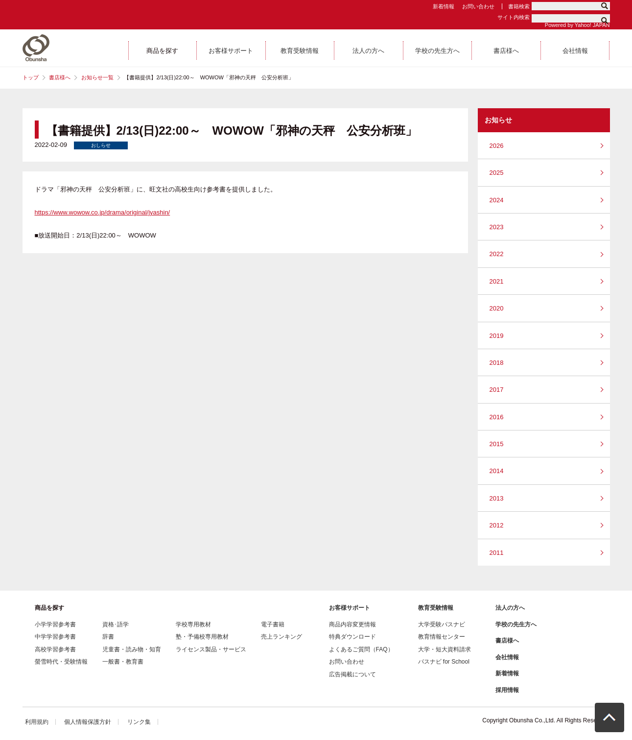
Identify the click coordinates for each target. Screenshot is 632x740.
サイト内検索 (513, 17)
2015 (497, 444)
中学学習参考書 (55, 636)
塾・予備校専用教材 (202, 636)
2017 (497, 389)
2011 (497, 552)
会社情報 (507, 657)
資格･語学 (115, 624)
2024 (497, 200)
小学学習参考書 (55, 624)
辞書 (108, 636)
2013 (497, 498)
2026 (497, 145)
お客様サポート (349, 607)
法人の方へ (510, 607)
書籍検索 (519, 6)
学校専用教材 (193, 624)
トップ (31, 77)
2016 (497, 417)
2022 (497, 254)
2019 (497, 335)
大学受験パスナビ (441, 624)
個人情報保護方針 (87, 722)
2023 (497, 227)
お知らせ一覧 (97, 77)
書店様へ (59, 77)
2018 (497, 362)
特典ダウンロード (352, 636)
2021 (497, 281)
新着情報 (443, 6)
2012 (497, 525)
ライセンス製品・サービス (211, 649)
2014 (497, 471)
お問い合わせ (478, 6)
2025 (497, 172)
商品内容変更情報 (352, 624)
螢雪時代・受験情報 (61, 661)
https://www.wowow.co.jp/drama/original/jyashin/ (102, 212)
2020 (497, 308)
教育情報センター (441, 636)
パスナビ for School (443, 661)
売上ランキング (281, 636)
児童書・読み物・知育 (131, 649)
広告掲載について (352, 674)
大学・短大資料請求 (444, 649)
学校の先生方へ (516, 624)
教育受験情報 (435, 607)
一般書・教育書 (122, 661)
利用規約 (36, 722)
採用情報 (507, 690)
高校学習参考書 (55, 649)
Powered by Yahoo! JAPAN (577, 25)
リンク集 (139, 722)
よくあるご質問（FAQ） (361, 649)
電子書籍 (272, 624)
